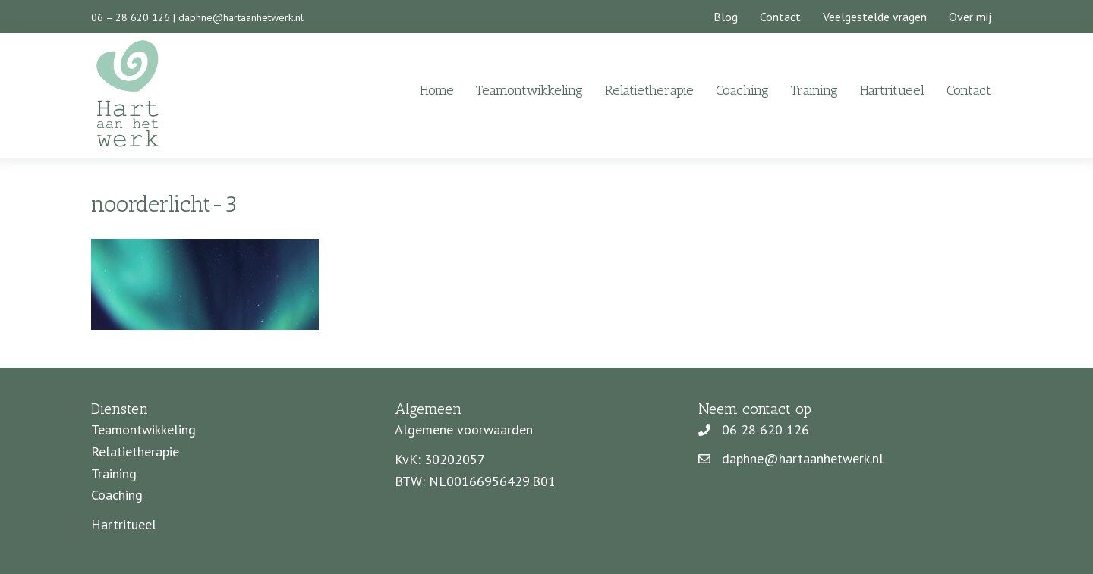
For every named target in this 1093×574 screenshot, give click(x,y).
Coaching (742, 90)
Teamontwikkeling (529, 90)
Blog (725, 16)
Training (814, 90)
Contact (780, 16)
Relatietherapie (649, 90)
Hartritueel (892, 90)
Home (437, 90)
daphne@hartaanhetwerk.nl (241, 17)
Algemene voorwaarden (464, 429)
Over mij (970, 16)
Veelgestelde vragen (875, 16)
